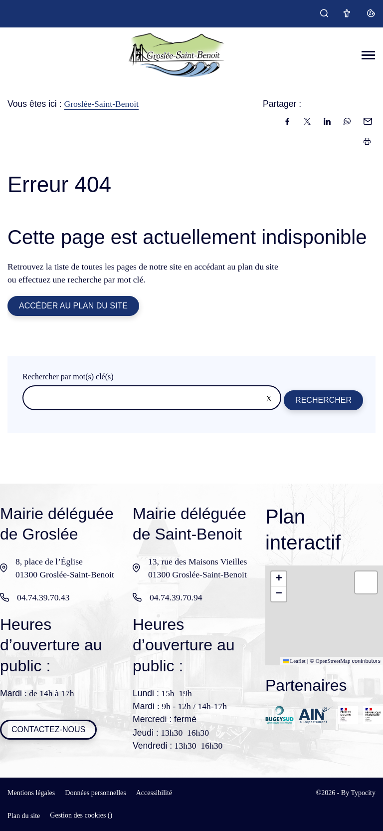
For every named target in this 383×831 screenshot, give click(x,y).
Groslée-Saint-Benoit (101, 104)
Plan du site (23, 816)
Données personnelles (95, 793)
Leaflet (294, 661)
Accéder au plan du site (73, 305)
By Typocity (358, 793)
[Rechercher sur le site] (151, 397)
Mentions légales (31, 793)
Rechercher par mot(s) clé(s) (68, 376)
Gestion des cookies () (81, 815)
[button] (278, 578)
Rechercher (323, 400)
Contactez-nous (48, 729)
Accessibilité (154, 793)
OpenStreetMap (333, 661)
